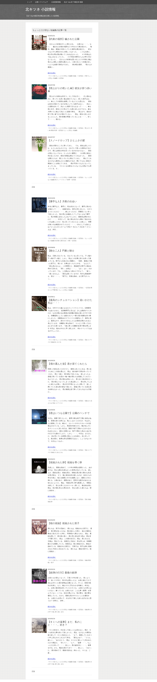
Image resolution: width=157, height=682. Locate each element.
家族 (52, 130)
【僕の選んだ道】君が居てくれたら (67, 363)
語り (62, 612)
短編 (52, 342)
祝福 (49, 501)
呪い (49, 562)
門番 (53, 290)
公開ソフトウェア (41, 2)
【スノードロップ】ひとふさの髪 (66, 140)
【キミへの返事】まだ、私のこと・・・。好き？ (65, 623)
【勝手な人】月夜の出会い (62, 201)
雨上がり (87, 128)
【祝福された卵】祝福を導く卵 (65, 462)
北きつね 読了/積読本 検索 (73, 2)
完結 (86, 340)
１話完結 (61, 78)
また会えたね (58, 452)
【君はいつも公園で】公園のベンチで (69, 413)
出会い (65, 240)
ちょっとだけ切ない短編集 (64, 76)
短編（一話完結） (78, 76)
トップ (29, 2)
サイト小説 (51, 76)
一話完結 (60, 130)
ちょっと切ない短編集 (70, 130)
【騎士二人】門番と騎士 (61, 250)
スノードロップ (62, 179)
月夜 (69, 240)
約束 (86, 76)
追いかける (57, 342)
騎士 (57, 290)
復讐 (68, 179)
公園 (61, 240)
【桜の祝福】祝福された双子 (63, 523)
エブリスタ (59, 403)
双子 (52, 562)
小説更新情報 (56, 2)
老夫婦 (57, 240)
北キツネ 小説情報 (40, 9)
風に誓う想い (56, 612)
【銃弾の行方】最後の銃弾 (62, 572)
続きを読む (52, 73)
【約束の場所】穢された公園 (63, 39)
